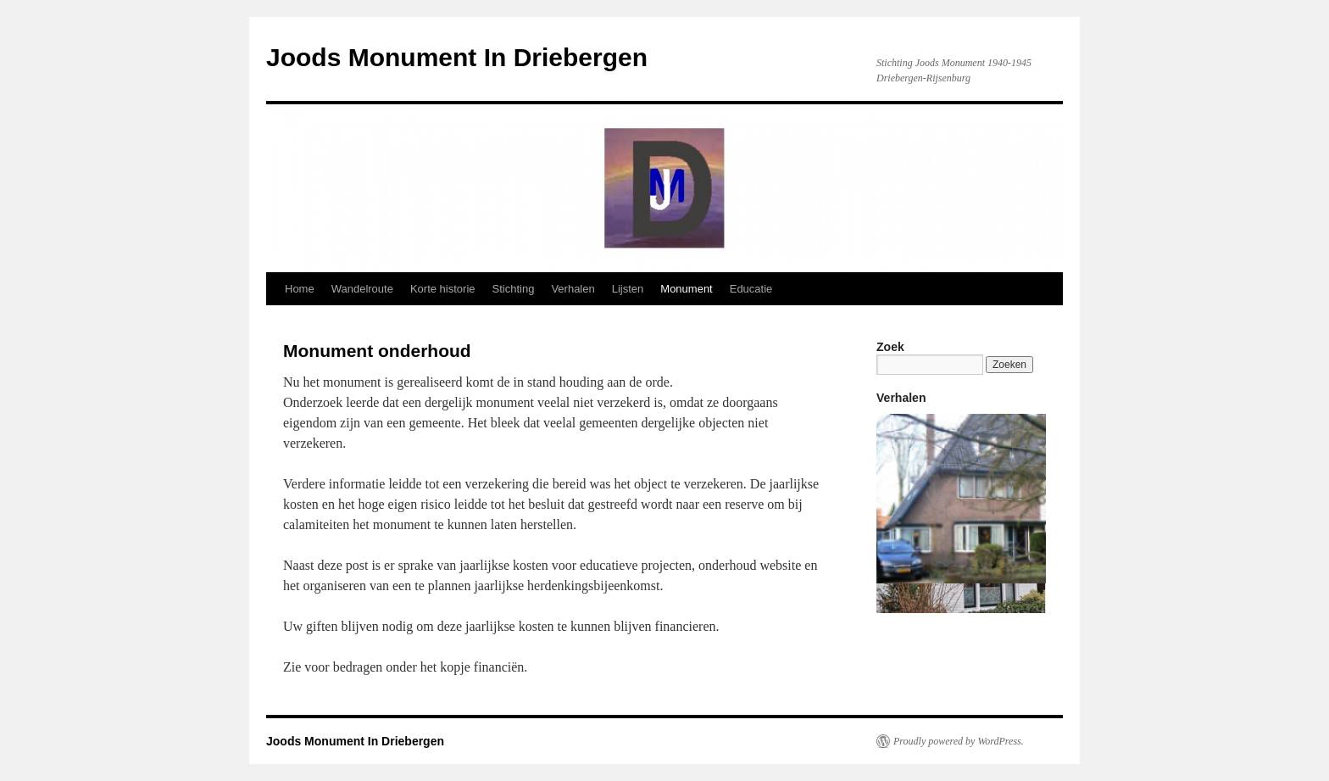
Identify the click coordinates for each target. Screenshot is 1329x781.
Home (299, 288)
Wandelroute (362, 288)
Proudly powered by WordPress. (958, 741)
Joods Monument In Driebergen (457, 57)
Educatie (751, 288)
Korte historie (442, 288)
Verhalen (572, 288)
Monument (686, 288)
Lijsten (628, 288)
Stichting (513, 288)
